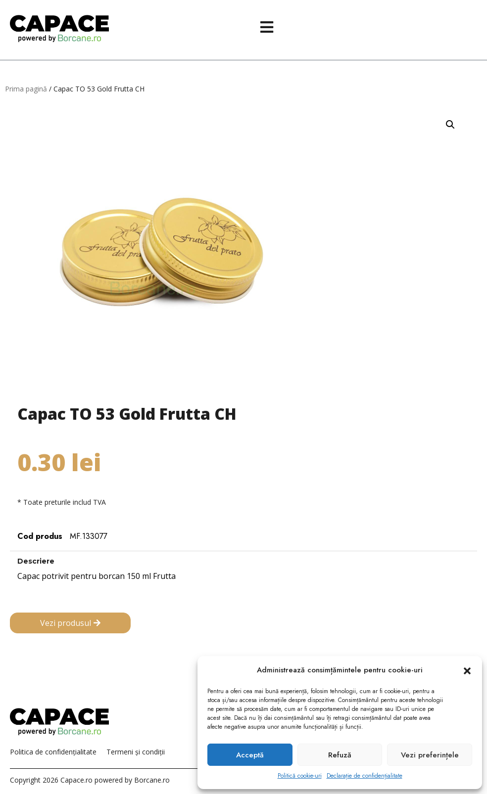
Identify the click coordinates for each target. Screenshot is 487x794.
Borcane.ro (152, 780)
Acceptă (250, 755)
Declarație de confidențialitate (364, 775)
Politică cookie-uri (300, 775)
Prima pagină (26, 88)
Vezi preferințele (430, 755)
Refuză (339, 755)
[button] (467, 670)
